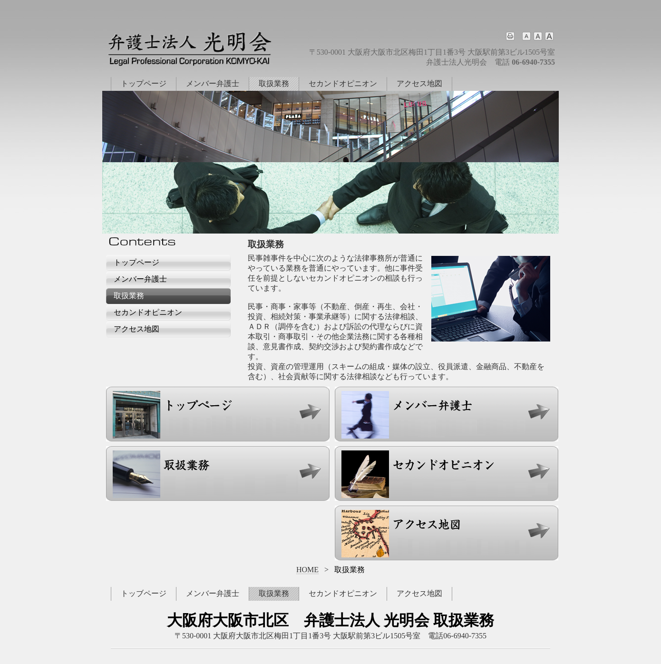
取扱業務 (274, 83)
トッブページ (143, 593)
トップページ (143, 83)
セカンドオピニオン (343, 83)
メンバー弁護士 (212, 83)
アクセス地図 (419, 83)
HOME (307, 570)
